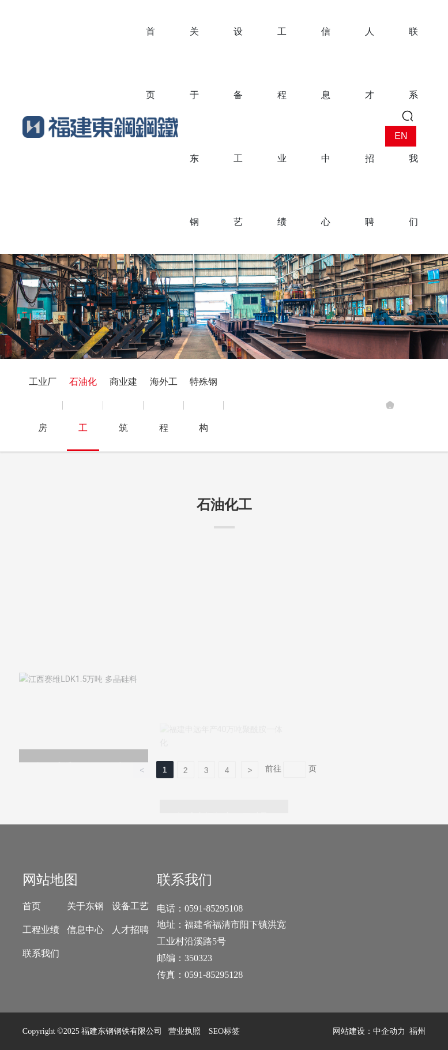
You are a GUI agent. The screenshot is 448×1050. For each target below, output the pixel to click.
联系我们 (40, 953)
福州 (417, 1031)
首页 (31, 906)
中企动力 (389, 1031)
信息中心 (85, 930)
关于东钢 (85, 906)
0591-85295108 (215, 908)
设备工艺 (130, 906)
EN (400, 136)
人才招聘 (130, 930)
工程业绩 (40, 930)
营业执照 (184, 1031)
